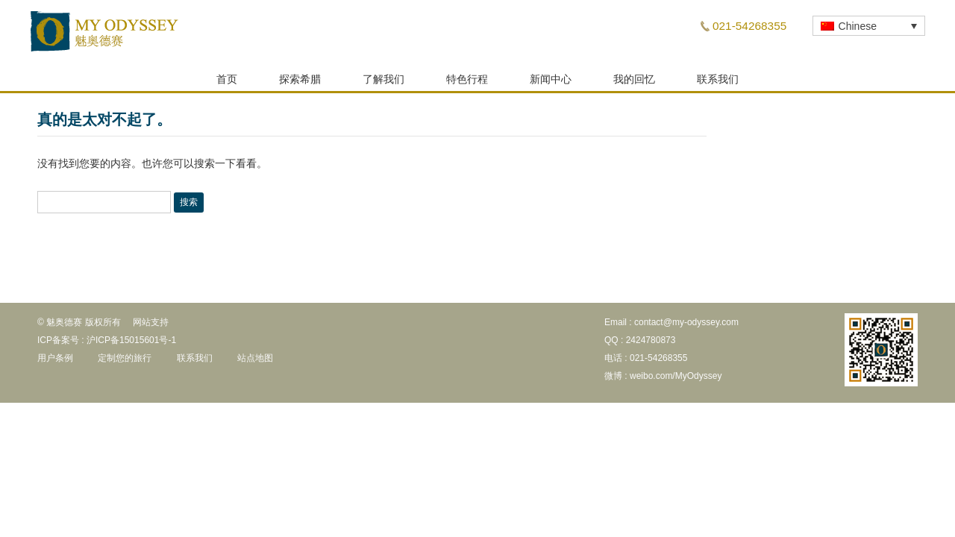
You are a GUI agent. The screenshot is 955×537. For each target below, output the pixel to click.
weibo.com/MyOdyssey (675, 380)
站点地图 (255, 362)
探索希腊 (300, 84)
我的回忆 (634, 84)
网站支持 (151, 326)
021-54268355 (749, 25)
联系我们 (718, 84)
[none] (868, 26)
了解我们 (383, 84)
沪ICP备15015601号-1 (131, 344)
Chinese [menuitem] (858, 26)
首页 (226, 84)
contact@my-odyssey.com (686, 326)
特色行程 (467, 84)
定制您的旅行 (124, 362)
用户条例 (55, 362)
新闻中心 (551, 84)
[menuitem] (868, 26)
